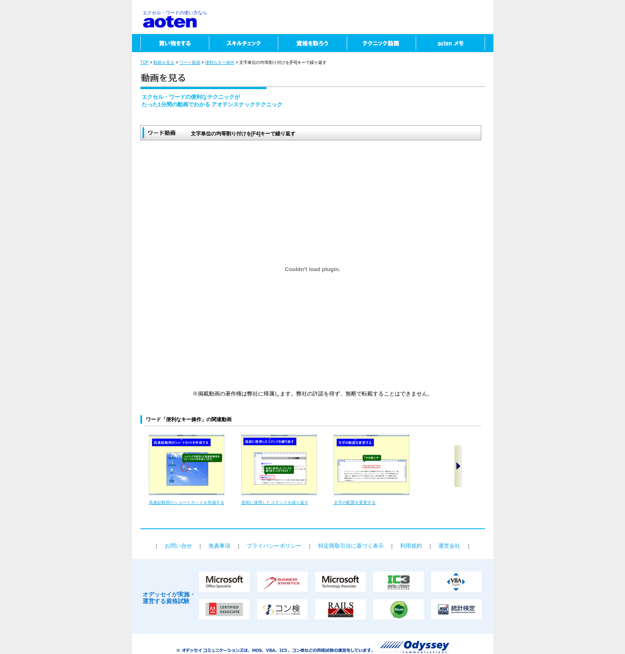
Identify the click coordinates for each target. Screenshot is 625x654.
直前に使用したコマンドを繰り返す (275, 502)
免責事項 (219, 546)
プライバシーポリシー (274, 546)
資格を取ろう (312, 43)
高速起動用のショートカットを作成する (186, 502)
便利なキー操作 (220, 62)
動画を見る (163, 62)
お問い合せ (178, 546)
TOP (144, 62)
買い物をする (170, 43)
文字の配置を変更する (355, 502)
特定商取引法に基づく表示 (351, 546)
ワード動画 (189, 62)
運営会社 (449, 546)
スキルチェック (243, 43)
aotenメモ (454, 43)
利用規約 (411, 546)
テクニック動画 (381, 43)
